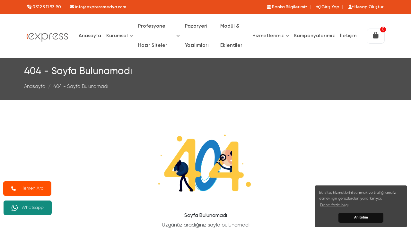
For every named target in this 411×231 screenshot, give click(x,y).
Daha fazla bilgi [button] (334, 205)
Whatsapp (27, 207)
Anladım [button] (361, 217)
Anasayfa (35, 86)
